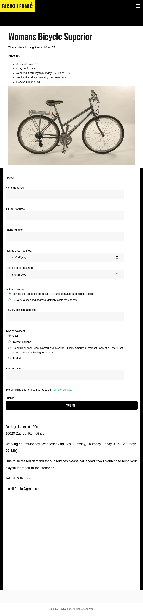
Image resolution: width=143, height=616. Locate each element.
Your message (65, 373)
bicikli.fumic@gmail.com (23, 489)
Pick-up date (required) (65, 256)
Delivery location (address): (65, 315)
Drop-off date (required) (65, 273)
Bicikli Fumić (17, 6)
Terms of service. (62, 389)
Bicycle (10, 178)
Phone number (65, 235)
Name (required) (65, 193)
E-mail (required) (65, 214)
